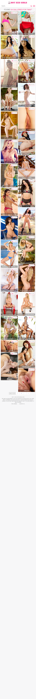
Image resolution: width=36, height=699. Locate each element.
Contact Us (22, 403)
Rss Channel (14, 403)
